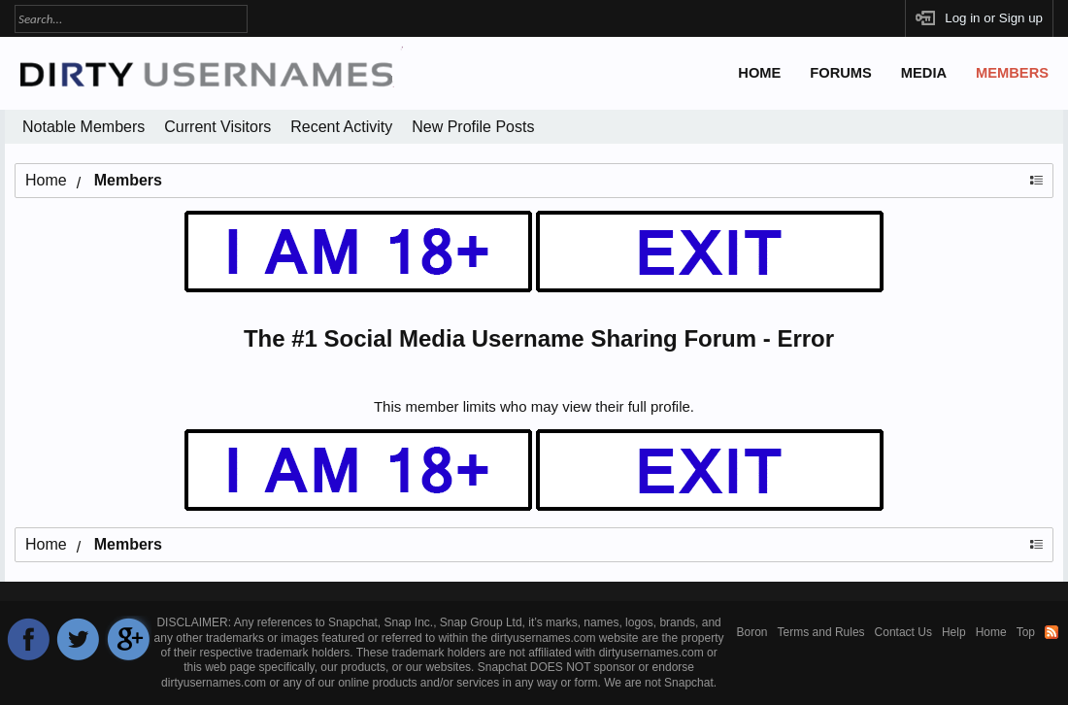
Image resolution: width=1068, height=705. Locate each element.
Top (1026, 632)
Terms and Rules (821, 632)
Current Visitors (217, 126)
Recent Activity (341, 126)
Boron (752, 632)
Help (954, 632)
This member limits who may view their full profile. (534, 406)
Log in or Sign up (994, 18)
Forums (841, 73)
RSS (1051, 632)
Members (1012, 73)
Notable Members (83, 126)
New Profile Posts (473, 126)
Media (924, 73)
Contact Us (903, 632)
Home (759, 73)
